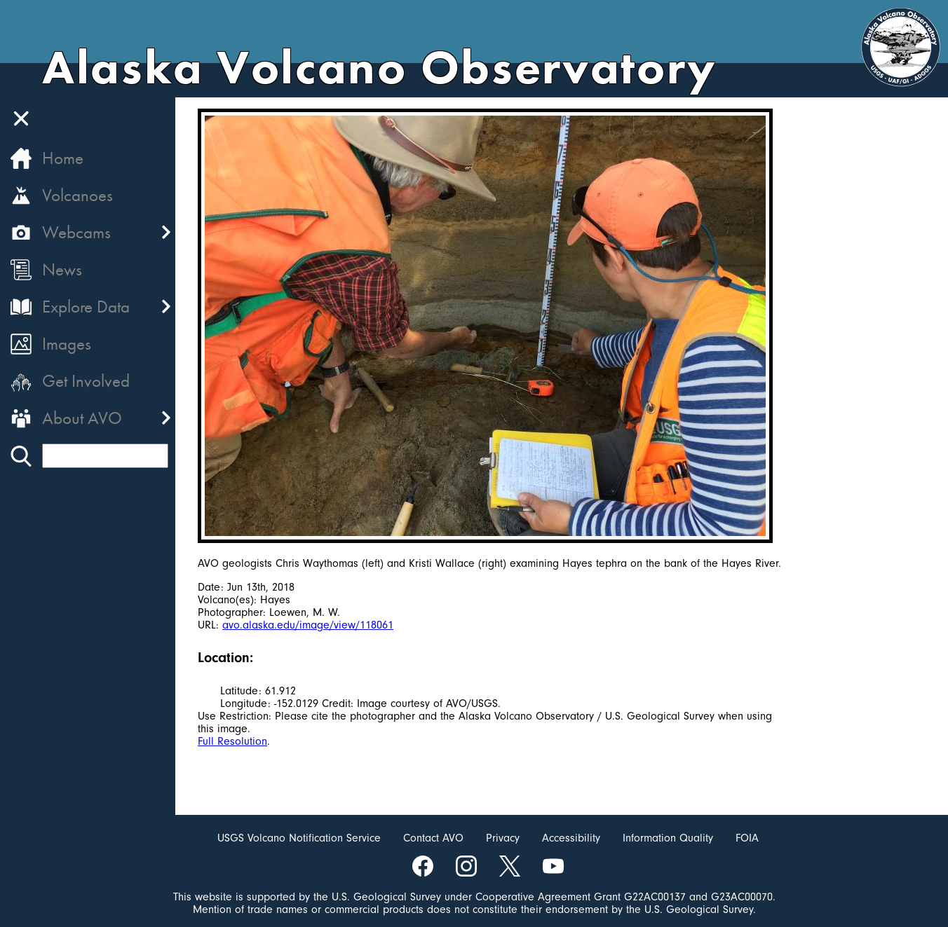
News (62, 269)
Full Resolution (232, 741)
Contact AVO (433, 838)
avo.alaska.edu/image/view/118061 (307, 625)
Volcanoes (77, 195)
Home (62, 158)
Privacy (503, 838)
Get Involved (86, 380)
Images (66, 343)
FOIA (747, 838)
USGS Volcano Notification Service (299, 838)
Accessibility (571, 838)
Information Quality (668, 838)
